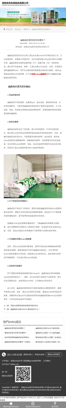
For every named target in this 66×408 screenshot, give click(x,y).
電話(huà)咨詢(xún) (33, 405)
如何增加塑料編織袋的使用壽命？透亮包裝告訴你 (24, 337)
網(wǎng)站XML (53, 387)
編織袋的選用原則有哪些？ (15, 328)
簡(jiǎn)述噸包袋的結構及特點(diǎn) (24, 305)
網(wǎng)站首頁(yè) (11, 405)
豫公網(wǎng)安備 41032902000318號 (35, 390)
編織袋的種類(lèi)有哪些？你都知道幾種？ (21, 342)
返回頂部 (55, 405)
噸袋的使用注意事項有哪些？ (16, 333)
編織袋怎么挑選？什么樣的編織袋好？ (50, 333)
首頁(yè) (18, 29)
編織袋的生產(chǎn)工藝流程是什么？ (25, 309)
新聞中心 (26, 29)
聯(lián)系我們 (54, 354)
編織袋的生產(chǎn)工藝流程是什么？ (50, 328)
